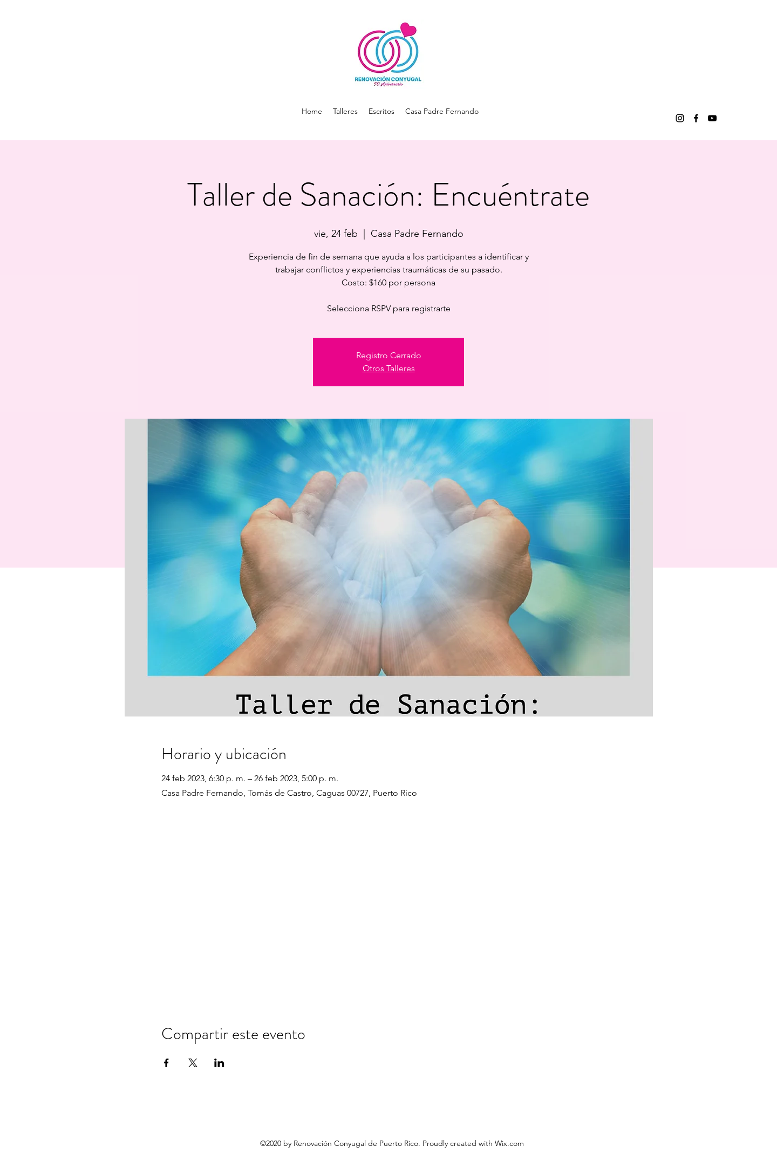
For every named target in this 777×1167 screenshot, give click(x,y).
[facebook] (696, 118)
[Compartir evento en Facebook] (166, 1063)
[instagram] (679, 118)
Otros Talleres (389, 368)
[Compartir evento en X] (193, 1063)
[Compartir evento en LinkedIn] (219, 1063)
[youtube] (712, 118)
